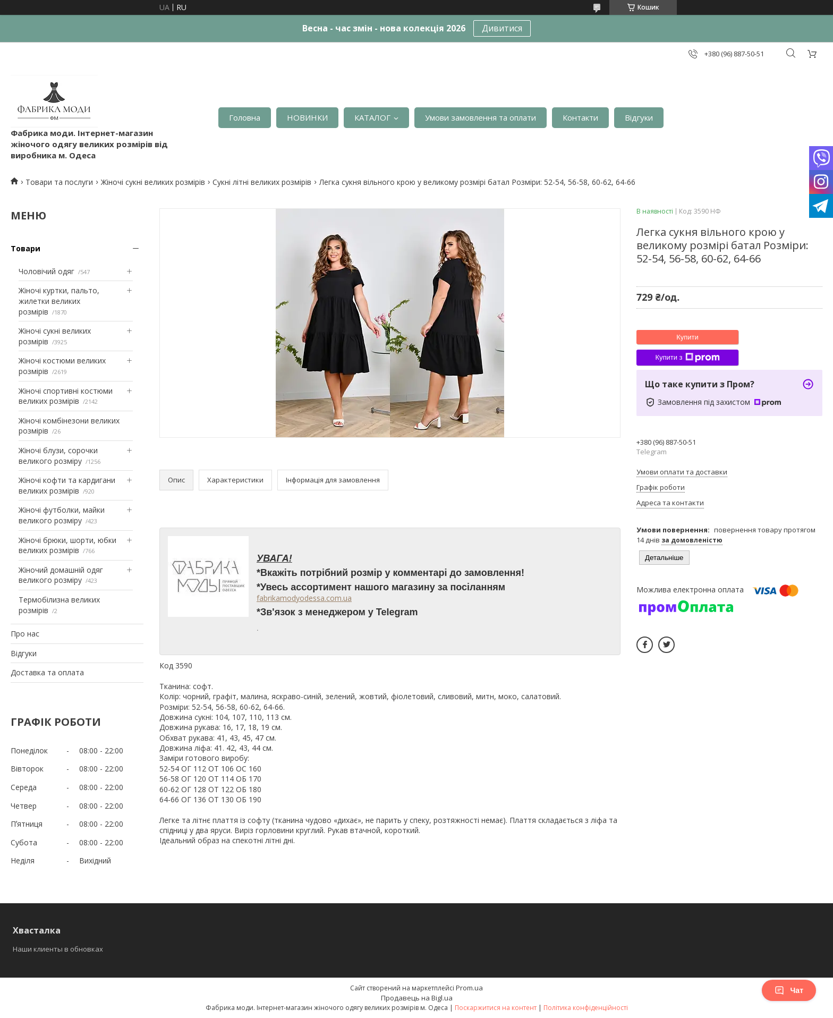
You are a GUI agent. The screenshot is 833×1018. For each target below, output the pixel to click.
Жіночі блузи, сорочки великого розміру (58, 455)
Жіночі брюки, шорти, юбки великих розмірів (67, 545)
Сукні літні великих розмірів (261, 182)
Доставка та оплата (47, 672)
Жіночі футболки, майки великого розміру (62, 515)
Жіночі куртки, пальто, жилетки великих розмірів (59, 300)
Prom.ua (469, 987)
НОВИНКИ (307, 117)
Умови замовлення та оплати (480, 117)
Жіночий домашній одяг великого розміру (61, 575)
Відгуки (639, 117)
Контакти (580, 117)
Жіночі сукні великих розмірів (153, 182)
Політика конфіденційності (585, 1007)
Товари (25, 248)
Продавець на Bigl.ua (417, 998)
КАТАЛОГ (372, 117)
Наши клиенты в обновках (58, 949)
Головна (244, 117)
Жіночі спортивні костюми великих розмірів (66, 396)
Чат (789, 990)
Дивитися (502, 28)
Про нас (25, 634)
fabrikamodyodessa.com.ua (304, 598)
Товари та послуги (59, 182)
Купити (687, 337)
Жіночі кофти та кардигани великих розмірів (67, 485)
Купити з (687, 357)
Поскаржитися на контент (496, 1007)
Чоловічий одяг (46, 271)
